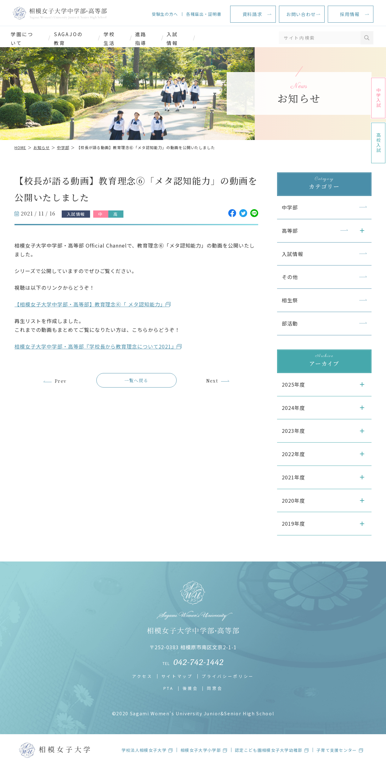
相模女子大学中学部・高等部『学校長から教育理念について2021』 (100, 355)
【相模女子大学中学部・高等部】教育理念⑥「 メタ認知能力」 (94, 313)
